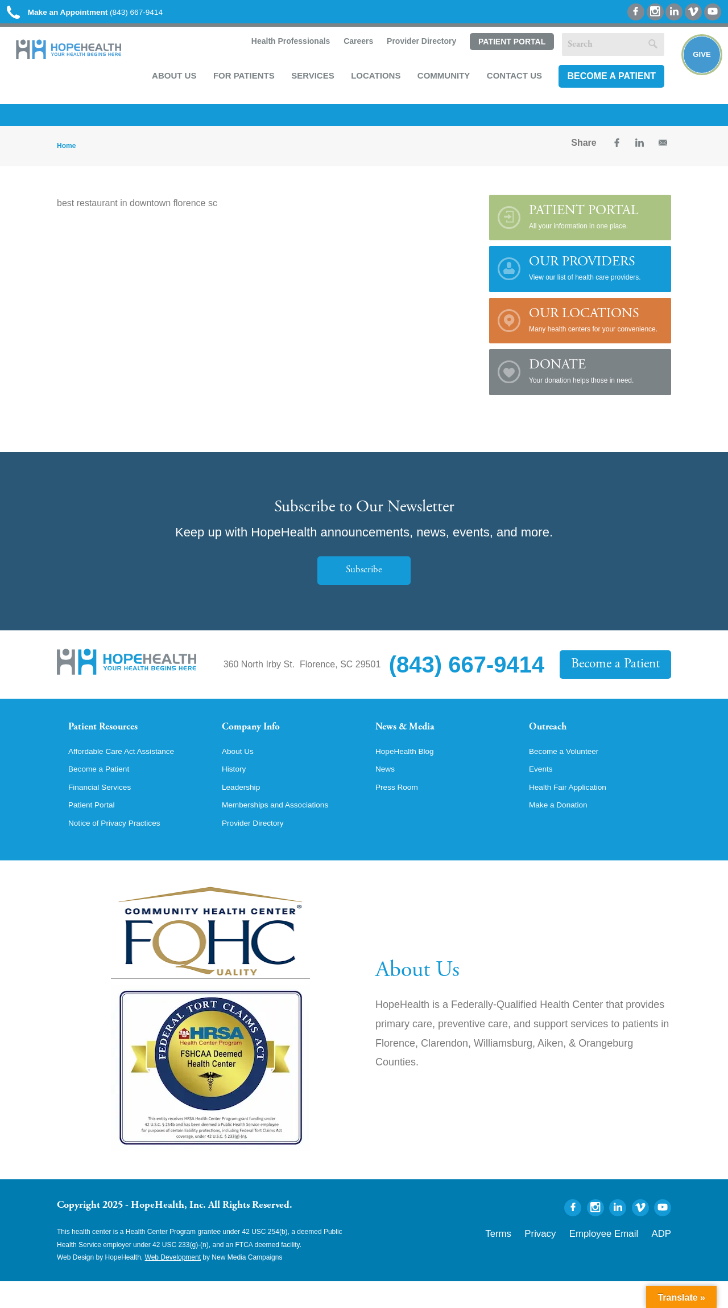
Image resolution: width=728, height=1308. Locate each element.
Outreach (553, 736)
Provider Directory (416, 46)
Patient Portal (506, 47)
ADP (664, 1257)
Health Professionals (284, 46)
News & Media (412, 736)
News (386, 791)
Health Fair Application (574, 810)
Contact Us (509, 80)
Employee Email (619, 1257)
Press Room (400, 810)
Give (695, 66)
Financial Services (105, 810)
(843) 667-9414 (101, 13)
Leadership (244, 810)
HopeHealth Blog (409, 771)
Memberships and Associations (285, 829)
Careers (352, 46)
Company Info (259, 736)
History (236, 791)
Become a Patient (606, 81)
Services (308, 80)
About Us (169, 80)
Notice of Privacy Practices (122, 849)
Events (543, 791)
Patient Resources (113, 736)
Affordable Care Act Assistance (130, 771)
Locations (371, 80)
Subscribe (364, 578)
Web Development (173, 1284)
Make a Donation (563, 829)
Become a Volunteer (570, 771)
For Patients (239, 80)
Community (439, 80)
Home (66, 153)
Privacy (570, 1257)
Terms (536, 1257)
